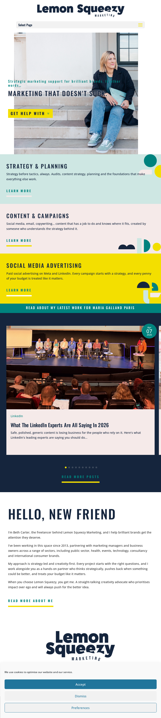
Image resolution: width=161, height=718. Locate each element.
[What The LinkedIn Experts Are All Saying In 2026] (80, 390)
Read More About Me (30, 600)
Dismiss (80, 696)
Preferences (80, 708)
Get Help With (28, 113)
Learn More (19, 190)
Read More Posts (81, 476)
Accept (81, 684)
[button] (66, 467)
